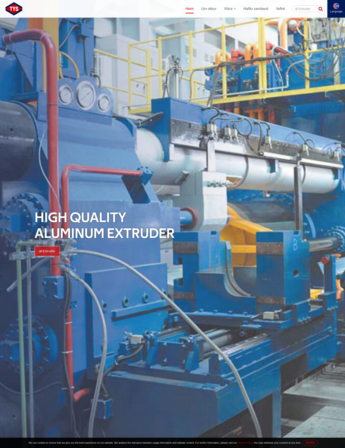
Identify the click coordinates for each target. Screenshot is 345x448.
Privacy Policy (244, 442)
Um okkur (208, 9)
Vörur (230, 9)
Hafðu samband (255, 9)
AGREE (310, 442)
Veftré (280, 9)
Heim (189, 9)
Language (336, 11)
